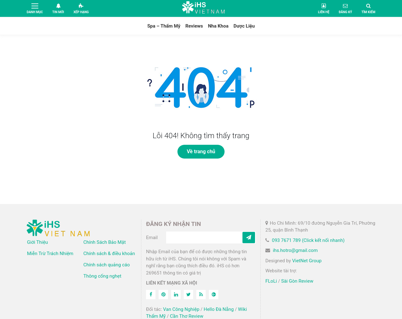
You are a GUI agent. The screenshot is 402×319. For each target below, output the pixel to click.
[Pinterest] (163, 294)
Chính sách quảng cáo (107, 265)
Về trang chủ (201, 151)
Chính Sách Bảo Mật (105, 242)
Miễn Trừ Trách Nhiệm (50, 253)
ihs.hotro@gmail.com (295, 250)
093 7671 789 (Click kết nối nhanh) (308, 240)
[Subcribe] (248, 237)
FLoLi (271, 281)
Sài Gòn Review (297, 281)
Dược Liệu (244, 26)
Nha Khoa (218, 26)
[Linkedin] (176, 294)
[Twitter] (188, 294)
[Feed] (201, 294)
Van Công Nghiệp (181, 309)
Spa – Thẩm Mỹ (163, 26)
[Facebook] (150, 294)
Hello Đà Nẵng (219, 309)
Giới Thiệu (37, 242)
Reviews (194, 26)
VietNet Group (307, 261)
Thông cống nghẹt (103, 276)
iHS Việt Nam (203, 8)
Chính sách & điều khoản (109, 253)
